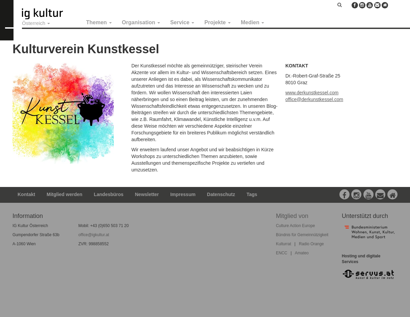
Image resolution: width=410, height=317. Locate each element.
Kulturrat (283, 244)
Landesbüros (109, 194)
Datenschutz (221, 194)
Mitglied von (292, 216)
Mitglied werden (64, 194)
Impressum (183, 194)
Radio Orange (311, 244)
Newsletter (147, 194)
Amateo (302, 253)
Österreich (36, 23)
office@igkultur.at (93, 234)
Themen (99, 22)
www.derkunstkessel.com (311, 92)
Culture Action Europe (295, 225)
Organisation (141, 22)
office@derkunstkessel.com (314, 99)
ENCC (281, 253)
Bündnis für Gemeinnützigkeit (302, 234)
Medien (252, 22)
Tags (252, 194)
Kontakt (26, 194)
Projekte (217, 22)
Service (182, 22)
